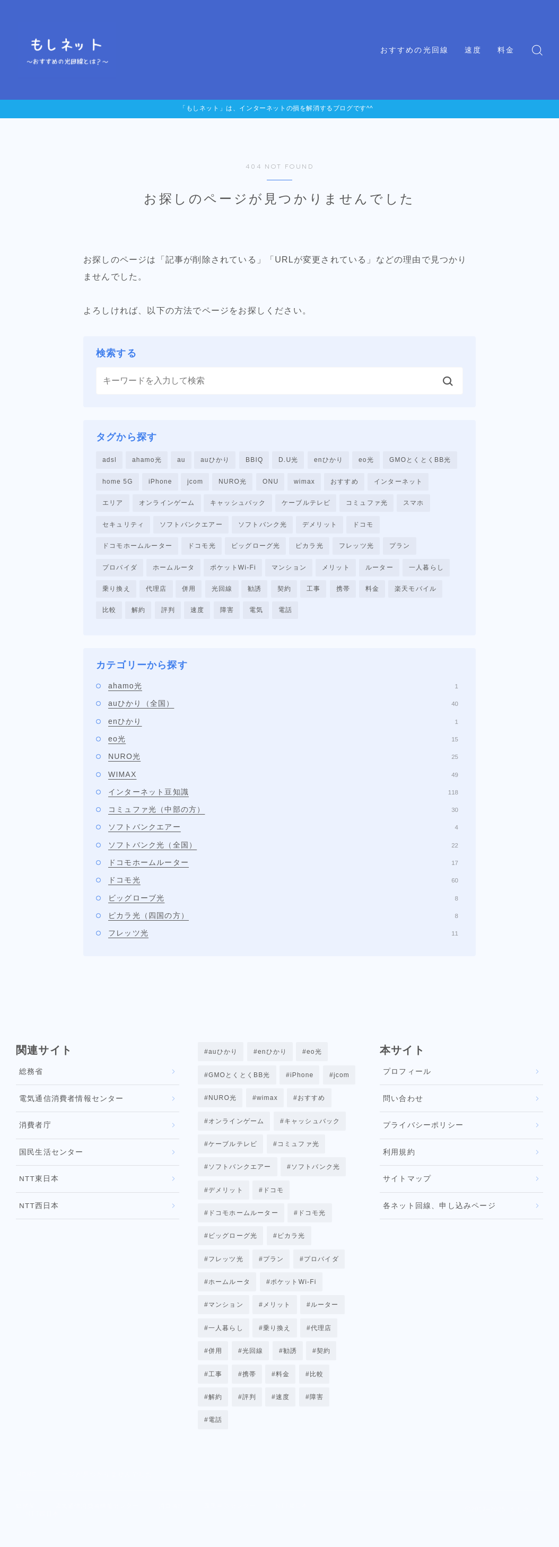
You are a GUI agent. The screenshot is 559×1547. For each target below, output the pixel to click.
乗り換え (116, 592)
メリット (336, 569)
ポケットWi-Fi (233, 569)
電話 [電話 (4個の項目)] (215, 1436)
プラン (399, 548)
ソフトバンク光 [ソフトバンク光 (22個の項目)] (315, 1174)
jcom (195, 482)
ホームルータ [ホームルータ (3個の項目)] (229, 1293)
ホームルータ (174, 569)
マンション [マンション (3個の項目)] (225, 1317)
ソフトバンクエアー (191, 525)
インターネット (398, 482)
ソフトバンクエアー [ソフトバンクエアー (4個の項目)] (240, 1174)
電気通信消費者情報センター (71, 1102)
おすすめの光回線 (414, 50)
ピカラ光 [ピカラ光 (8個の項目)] (291, 1245)
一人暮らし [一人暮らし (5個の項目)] (225, 1341)
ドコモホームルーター (137, 548)
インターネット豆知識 (283, 795)
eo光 (366, 460)
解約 (138, 613)
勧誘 (254, 592)
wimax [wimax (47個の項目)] (267, 1103)
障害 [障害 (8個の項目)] (317, 1412)
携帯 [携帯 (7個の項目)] (249, 1388)
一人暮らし (426, 569)
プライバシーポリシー (423, 1129)
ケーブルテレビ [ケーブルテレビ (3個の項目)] (232, 1151)
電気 (256, 613)
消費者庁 (35, 1129)
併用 (189, 592)
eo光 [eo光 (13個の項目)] (314, 1056)
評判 (168, 613)
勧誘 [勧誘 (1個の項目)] (289, 1365)
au (181, 460)
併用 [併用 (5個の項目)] (215, 1365)
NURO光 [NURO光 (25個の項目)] (222, 1103)
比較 (109, 613)
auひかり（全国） (283, 707)
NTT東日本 (39, 1183)
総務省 (31, 1076)
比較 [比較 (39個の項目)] (317, 1388)
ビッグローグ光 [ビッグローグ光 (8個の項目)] (232, 1245)
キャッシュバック (238, 504)
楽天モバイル (415, 592)
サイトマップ (407, 1183)
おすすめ (344, 482)
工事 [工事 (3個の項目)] (215, 1388)
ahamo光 (147, 460)
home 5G (117, 482)
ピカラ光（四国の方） (283, 919)
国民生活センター (51, 1156)
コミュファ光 (367, 504)
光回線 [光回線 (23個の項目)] (253, 1365)
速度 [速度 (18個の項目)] (283, 1412)
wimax (304, 482)
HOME (28, 1491)
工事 (313, 592)
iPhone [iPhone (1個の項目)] (302, 1079)
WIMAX (283, 778)
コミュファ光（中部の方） (283, 813)
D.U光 (288, 460)
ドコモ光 (202, 548)
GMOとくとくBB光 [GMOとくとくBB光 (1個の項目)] (239, 1079)
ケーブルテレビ (306, 504)
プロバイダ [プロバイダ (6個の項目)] (321, 1269)
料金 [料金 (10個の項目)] (283, 1388)
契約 (284, 592)
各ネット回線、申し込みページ (439, 1209)
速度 (473, 50)
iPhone (160, 482)
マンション (289, 569)
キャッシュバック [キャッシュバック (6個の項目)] (312, 1127)
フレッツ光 (356, 548)
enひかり (328, 460)
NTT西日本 (39, 1209)
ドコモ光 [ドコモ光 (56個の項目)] (312, 1222)
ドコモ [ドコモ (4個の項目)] (273, 1198)
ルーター (379, 569)
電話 (285, 613)
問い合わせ (403, 1102)
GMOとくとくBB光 (420, 460)
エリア (113, 504)
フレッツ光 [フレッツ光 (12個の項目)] (225, 1269)
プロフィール (407, 1076)
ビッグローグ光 (255, 548)
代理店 (156, 592)
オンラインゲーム (167, 504)
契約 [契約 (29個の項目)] (323, 1365)
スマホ (413, 504)
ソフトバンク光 (262, 525)
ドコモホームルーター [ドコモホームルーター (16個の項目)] (243, 1222)
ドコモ (363, 525)
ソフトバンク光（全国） (283, 848)
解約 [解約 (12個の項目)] (215, 1412)
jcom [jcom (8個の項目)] (342, 1079)
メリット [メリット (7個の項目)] (277, 1317)
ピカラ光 (309, 548)
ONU (270, 482)
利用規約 (399, 1156)
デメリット (319, 525)
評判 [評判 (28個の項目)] (249, 1412)
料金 (505, 50)
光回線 (222, 592)
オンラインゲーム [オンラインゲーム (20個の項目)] (236, 1127)
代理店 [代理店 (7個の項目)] (321, 1341)
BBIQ (254, 460)
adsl (109, 460)
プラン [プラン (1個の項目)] (273, 1269)
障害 (227, 613)
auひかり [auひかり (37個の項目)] (223, 1056)
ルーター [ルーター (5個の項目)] (325, 1317)
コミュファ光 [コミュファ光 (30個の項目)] (298, 1151)
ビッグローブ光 (283, 901)
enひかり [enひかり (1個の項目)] (272, 1056)
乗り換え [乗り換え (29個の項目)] (277, 1341)
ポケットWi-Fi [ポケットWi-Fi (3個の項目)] (293, 1293)
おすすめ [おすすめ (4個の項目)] (312, 1103)
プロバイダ (119, 569)
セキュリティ (123, 525)
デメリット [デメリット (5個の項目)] (225, 1198)
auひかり (215, 460)
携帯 (343, 592)
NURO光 (233, 482)
